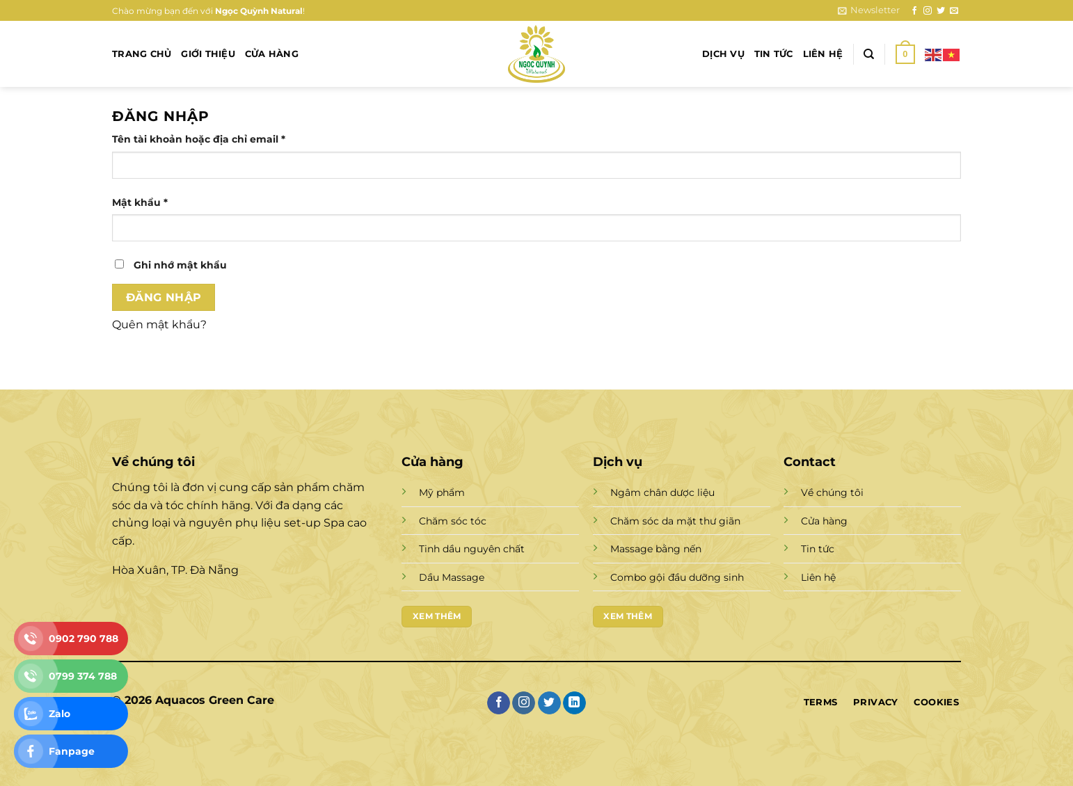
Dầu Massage (451, 577)
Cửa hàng (272, 54)
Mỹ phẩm (442, 492)
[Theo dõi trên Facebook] (914, 11)
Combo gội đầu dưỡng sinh (677, 577)
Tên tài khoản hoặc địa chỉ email (211, 139)
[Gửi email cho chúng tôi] (954, 11)
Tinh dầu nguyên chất (472, 549)
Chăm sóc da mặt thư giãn (675, 521)
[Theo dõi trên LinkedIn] (574, 703)
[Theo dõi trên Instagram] (927, 11)
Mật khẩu (152, 203)
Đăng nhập (164, 297)
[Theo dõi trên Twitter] (941, 11)
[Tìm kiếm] (869, 54)
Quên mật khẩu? (159, 324)
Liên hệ (823, 54)
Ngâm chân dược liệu (662, 492)
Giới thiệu (208, 54)
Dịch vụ (723, 54)
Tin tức (773, 54)
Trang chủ (141, 54)
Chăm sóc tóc (452, 521)
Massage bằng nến (655, 549)
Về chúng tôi (832, 492)
